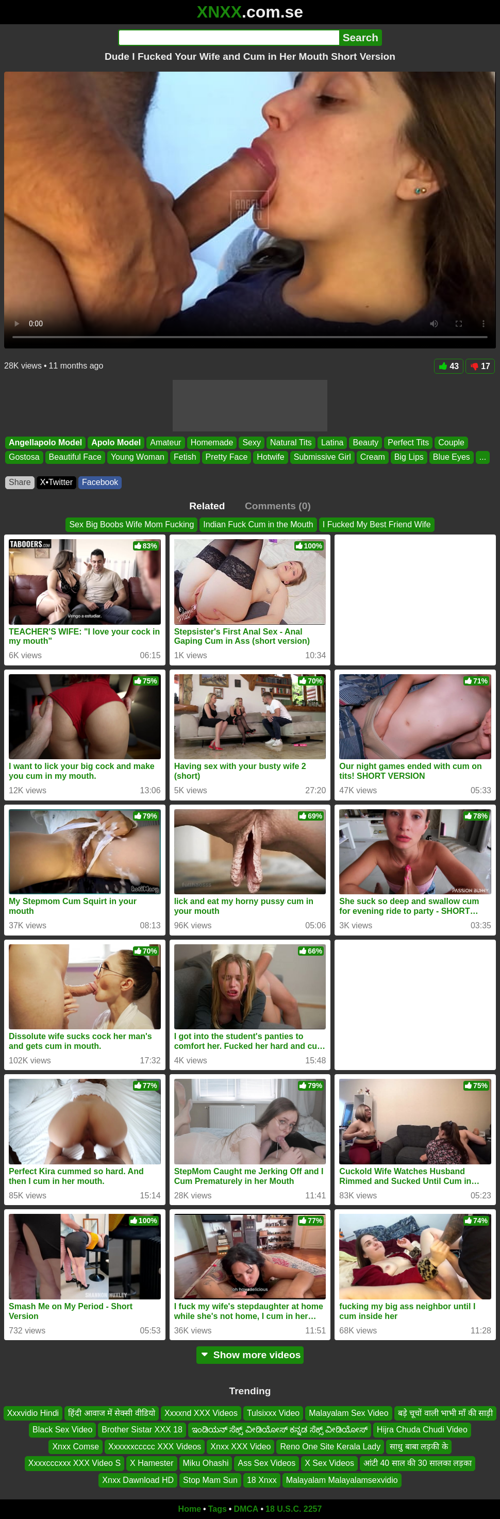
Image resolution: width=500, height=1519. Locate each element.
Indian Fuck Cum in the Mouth (258, 524)
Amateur (165, 442)
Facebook (100, 482)
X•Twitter (56, 482)
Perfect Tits (408, 442)
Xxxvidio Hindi (33, 1413)
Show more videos (250, 1354)
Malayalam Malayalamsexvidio (342, 1480)
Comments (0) (278, 505)
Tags (217, 1509)
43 (449, 366)
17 (480, 366)
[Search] (228, 37)
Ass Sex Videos (266, 1463)
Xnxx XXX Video (240, 1446)
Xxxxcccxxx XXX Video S (74, 1463)
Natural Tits (291, 442)
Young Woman (137, 457)
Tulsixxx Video (273, 1413)
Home (189, 1509)
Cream (372, 457)
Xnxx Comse (75, 1446)
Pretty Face (227, 457)
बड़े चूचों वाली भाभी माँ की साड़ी (445, 1413)
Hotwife (270, 457)
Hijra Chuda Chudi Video (422, 1430)
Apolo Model (116, 442)
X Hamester (151, 1463)
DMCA (246, 1509)
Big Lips (409, 457)
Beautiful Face (75, 457)
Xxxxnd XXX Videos (201, 1413)
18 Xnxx (262, 1480)
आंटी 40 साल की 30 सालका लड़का (417, 1463)
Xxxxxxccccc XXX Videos (154, 1446)
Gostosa (24, 457)
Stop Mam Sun (210, 1480)
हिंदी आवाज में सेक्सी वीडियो (111, 1413)
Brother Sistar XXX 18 (142, 1430)
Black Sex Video (62, 1430)
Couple (451, 442)
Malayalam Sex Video (348, 1413)
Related (207, 505)
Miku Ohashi (206, 1463)
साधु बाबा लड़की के (418, 1446)
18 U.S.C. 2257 (293, 1509)
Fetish (185, 457)
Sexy (251, 442)
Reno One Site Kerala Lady (330, 1446)
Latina (332, 442)
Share (20, 482)
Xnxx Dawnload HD (138, 1480)
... (482, 457)
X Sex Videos (329, 1463)
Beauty (365, 442)
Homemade (212, 442)
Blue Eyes (451, 457)
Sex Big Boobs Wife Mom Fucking (131, 524)
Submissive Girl (322, 457)
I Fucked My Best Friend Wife (377, 524)
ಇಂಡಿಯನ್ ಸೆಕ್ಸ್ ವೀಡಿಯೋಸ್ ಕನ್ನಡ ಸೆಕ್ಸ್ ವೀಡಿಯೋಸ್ (280, 1430)
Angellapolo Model (45, 442)
